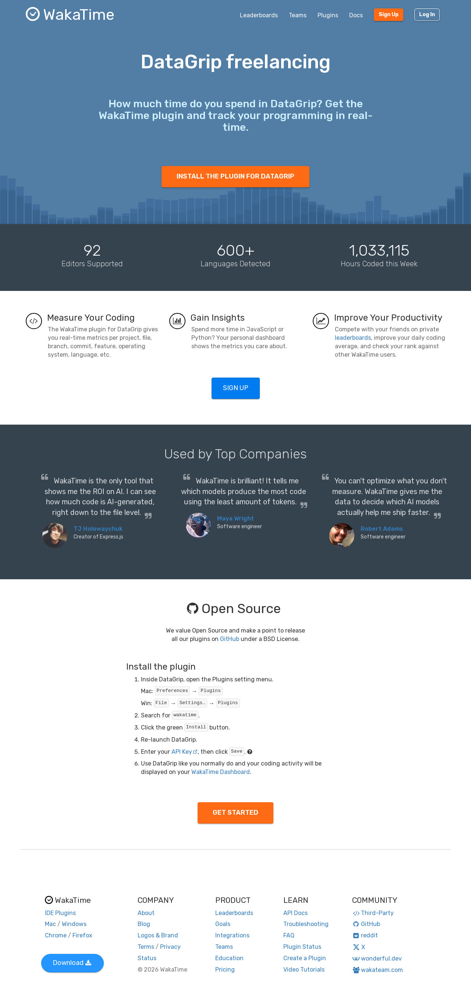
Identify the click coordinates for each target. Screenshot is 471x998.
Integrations (232, 935)
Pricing (225, 969)
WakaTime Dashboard (220, 771)
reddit (365, 935)
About (146, 912)
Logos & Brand (158, 935)
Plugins (328, 15)
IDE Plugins (60, 912)
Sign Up (389, 14)
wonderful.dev (377, 958)
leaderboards (353, 337)
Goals (222, 923)
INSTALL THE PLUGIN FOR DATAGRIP (235, 176)
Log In (427, 14)
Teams (298, 15)
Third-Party (373, 912)
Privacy (170, 946)
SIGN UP (235, 388)
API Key (184, 751)
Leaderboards (259, 15)
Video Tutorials (304, 969)
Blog (144, 923)
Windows (74, 923)
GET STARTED (235, 812)
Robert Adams (382, 528)
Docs (356, 15)
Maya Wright (235, 518)
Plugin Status (302, 946)
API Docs (295, 912)
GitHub (229, 638)
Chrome (56, 935)
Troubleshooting (306, 923)
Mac (50, 923)
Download (72, 963)
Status (147, 958)
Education (229, 958)
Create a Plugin (304, 958)
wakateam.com (377, 969)
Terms (146, 946)
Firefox (82, 935)
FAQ (288, 935)
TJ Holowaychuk (98, 528)
